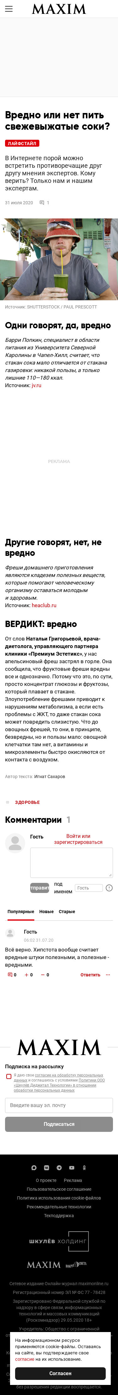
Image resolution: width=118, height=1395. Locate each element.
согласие (24, 1359)
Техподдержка (59, 1215)
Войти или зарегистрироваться (78, 839)
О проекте (46, 1180)
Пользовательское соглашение (59, 1189)
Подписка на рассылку (34, 1066)
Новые (46, 911)
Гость (30, 932)
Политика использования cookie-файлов (59, 1197)
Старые (67, 911)
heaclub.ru (44, 605)
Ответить (90, 974)
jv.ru (36, 385)
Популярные (21, 911)
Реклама (73, 1180)
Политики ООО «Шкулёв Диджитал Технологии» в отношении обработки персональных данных (59, 1085)
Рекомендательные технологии (59, 1206)
